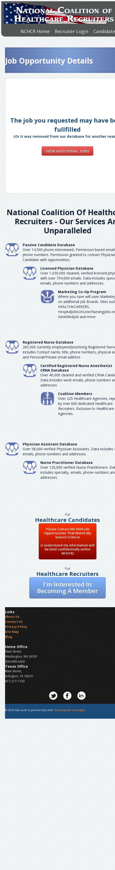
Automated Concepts (69, 710)
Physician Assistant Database (50, 444)
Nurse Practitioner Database (66, 462)
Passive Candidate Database (49, 244)
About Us (12, 616)
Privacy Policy (16, 627)
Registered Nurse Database (48, 342)
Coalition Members (75, 393)
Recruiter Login (71, 31)
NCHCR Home (35, 31)
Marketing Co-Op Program (82, 291)
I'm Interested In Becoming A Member (67, 587)
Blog (8, 637)
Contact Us (14, 622)
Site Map (12, 632)
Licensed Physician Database (66, 268)
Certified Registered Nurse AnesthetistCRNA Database (76, 368)
